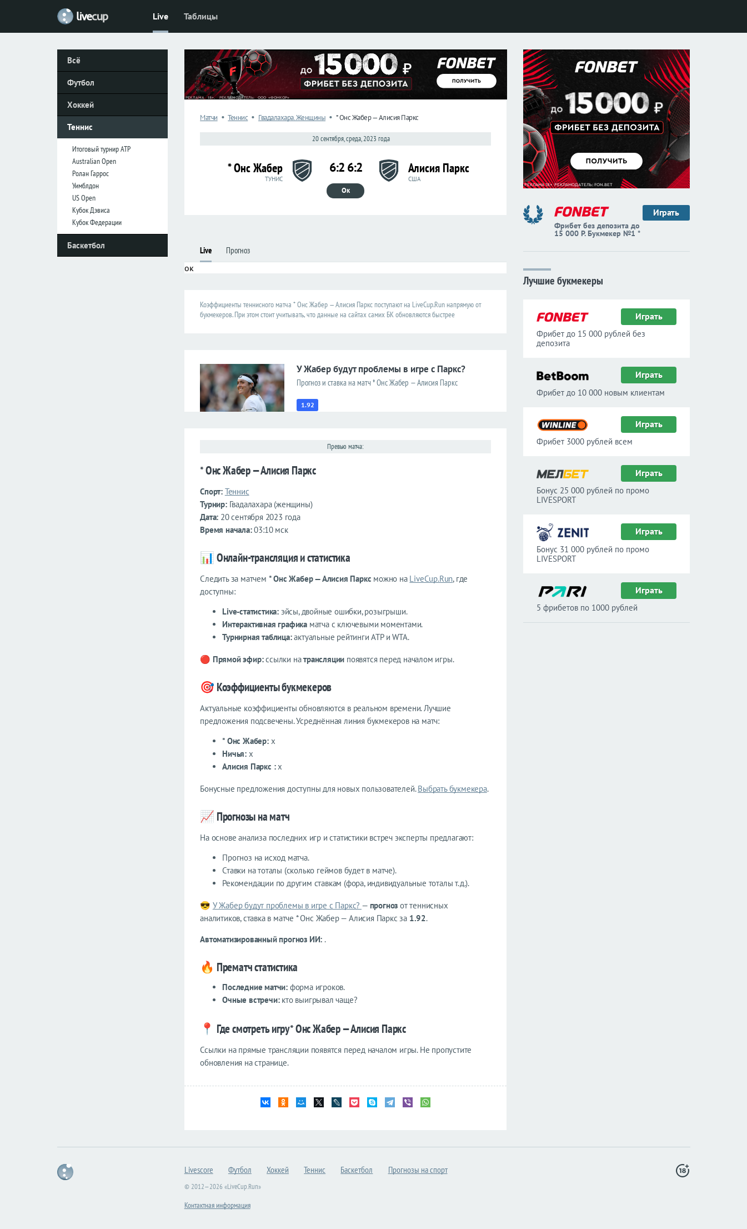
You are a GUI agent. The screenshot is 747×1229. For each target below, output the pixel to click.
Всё (74, 60)
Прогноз (238, 250)
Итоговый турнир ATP (101, 149)
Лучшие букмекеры (563, 279)
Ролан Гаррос (90, 173)
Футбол (80, 82)
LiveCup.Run (431, 578)
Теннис (80, 127)
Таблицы (201, 16)
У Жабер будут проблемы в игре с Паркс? (287, 905)
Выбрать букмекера (452, 788)
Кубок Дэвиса (91, 210)
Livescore (198, 1169)
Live (160, 16)
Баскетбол (86, 245)
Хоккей (80, 104)
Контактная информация (217, 1205)
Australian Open (94, 161)
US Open (84, 198)
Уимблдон (85, 186)
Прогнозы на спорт (418, 1169)
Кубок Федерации (97, 222)
